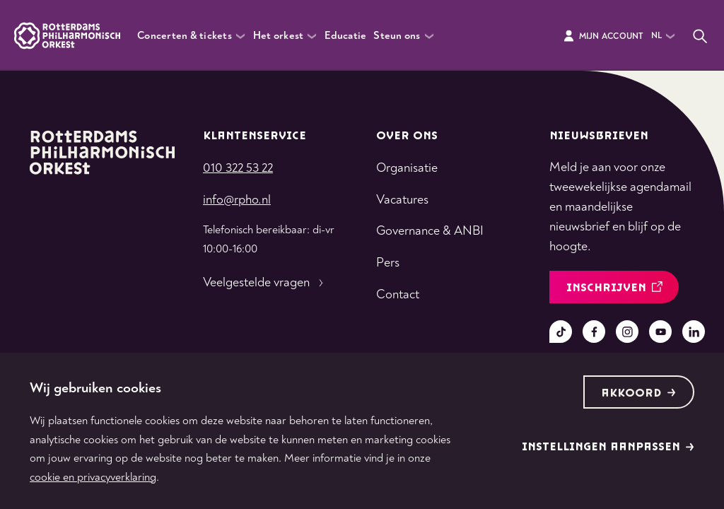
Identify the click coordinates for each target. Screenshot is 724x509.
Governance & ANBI (430, 231)
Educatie (345, 35)
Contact (397, 294)
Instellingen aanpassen (608, 447)
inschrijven (614, 288)
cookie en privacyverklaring (93, 477)
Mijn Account (602, 36)
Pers (387, 263)
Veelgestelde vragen (265, 282)
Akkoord (638, 393)
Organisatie (407, 168)
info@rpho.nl (237, 200)
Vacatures (402, 200)
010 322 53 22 (238, 168)
